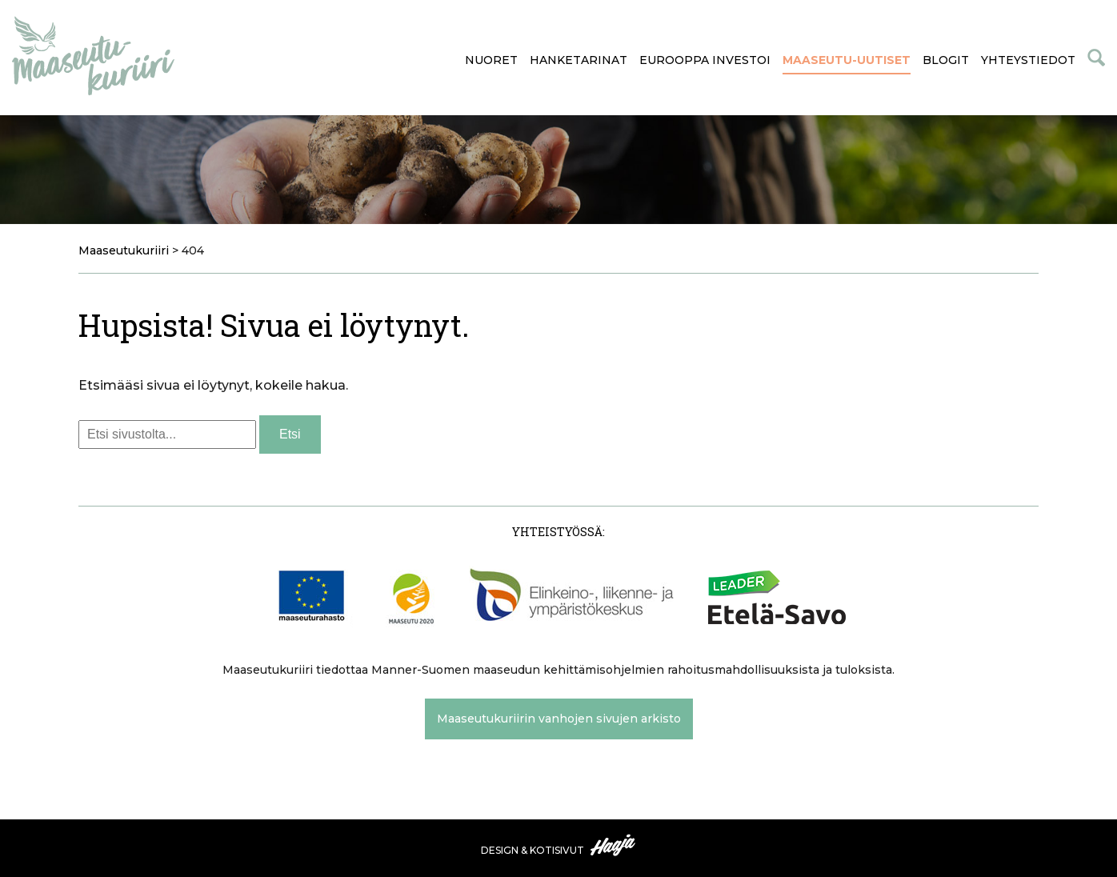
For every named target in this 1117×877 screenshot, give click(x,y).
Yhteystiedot (1028, 60)
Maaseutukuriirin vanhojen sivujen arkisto (559, 718)
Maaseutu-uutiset (847, 60)
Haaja (614, 845)
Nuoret (491, 60)
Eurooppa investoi (705, 60)
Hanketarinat (578, 60)
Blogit (946, 60)
